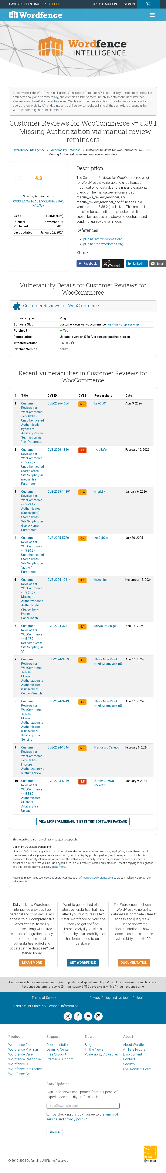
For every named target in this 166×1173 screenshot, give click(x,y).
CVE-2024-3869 (58, 659)
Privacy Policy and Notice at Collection (118, 998)
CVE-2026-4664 (58, 403)
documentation (51, 101)
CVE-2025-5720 (58, 537)
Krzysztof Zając (105, 626)
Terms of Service (44, 998)
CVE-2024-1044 (58, 747)
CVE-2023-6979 (58, 781)
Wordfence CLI (19, 1064)
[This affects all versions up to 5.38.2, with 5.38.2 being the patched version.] (72, 343)
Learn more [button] (32, 963)
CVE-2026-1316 (58, 449)
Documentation (58, 1045)
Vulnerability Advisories (102, 1054)
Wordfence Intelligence (25, 1069)
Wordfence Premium (23, 1049)
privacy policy (75, 1119)
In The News (94, 1049)
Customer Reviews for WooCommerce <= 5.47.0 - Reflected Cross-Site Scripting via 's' (32, 638)
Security (129, 1064)
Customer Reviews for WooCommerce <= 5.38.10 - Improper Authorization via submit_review (32, 760)
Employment (132, 1054)
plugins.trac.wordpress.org (103, 244)
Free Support (56, 1054)
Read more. (59, 866)
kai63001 (100, 403)
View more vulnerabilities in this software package (83, 821)
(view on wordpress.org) (122, 324)
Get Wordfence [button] (83, 963)
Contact (129, 1059)
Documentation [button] (134, 963)
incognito (100, 579)
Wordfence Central (22, 1074)
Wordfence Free (20, 1045)
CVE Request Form (137, 1069)
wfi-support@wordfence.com (96, 877)
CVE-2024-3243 (58, 701)
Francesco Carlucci (106, 747)
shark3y (99, 491)
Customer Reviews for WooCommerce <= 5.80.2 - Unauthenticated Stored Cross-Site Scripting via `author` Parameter (32, 555)
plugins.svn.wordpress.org (102, 239)
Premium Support (60, 1059)
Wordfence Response (24, 1059)
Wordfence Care (20, 1054)
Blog (88, 1045)
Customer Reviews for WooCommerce (61, 305)
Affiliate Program (135, 1049)
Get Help (54, 4)
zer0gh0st (101, 537)
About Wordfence (136, 1045)
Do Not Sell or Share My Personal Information (44, 1006)
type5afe (100, 449)
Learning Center (58, 1049)
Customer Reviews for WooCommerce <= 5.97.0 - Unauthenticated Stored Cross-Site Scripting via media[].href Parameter (32, 466)
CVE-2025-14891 (59, 491)
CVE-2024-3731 (58, 626)
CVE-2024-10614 (59, 579)
